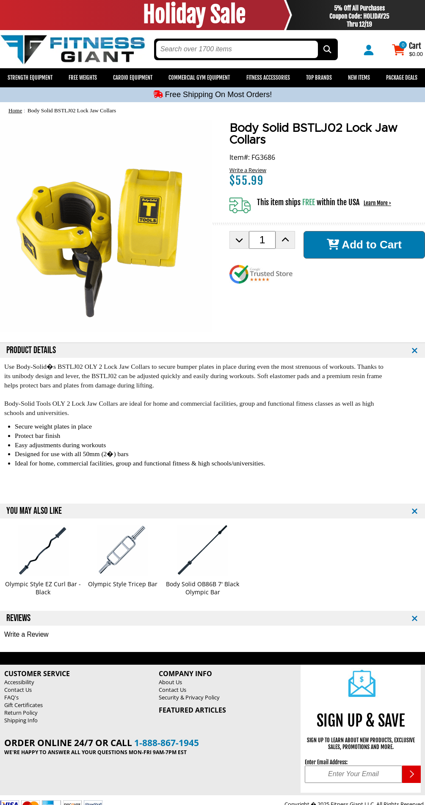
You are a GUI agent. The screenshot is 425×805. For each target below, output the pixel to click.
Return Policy (21, 712)
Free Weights (83, 77)
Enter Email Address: (326, 762)
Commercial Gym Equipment (199, 77)
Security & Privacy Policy (189, 697)
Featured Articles (192, 710)
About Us (170, 682)
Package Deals (401, 77)
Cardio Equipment (132, 77)
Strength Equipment (30, 77)
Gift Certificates (23, 705)
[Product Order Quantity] (262, 240)
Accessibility (19, 682)
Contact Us (18, 690)
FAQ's (11, 697)
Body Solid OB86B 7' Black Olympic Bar (202, 588)
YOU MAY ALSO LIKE (34, 511)
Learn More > (377, 203)
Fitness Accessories (268, 77)
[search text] (237, 49)
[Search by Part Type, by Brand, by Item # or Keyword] (327, 49)
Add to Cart (364, 244)
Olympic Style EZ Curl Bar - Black (43, 588)
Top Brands (319, 77)
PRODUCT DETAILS (31, 350)
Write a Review (247, 170)
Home (15, 110)
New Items (359, 77)
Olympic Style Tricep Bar (122, 584)
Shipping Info (21, 720)
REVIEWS (18, 618)
